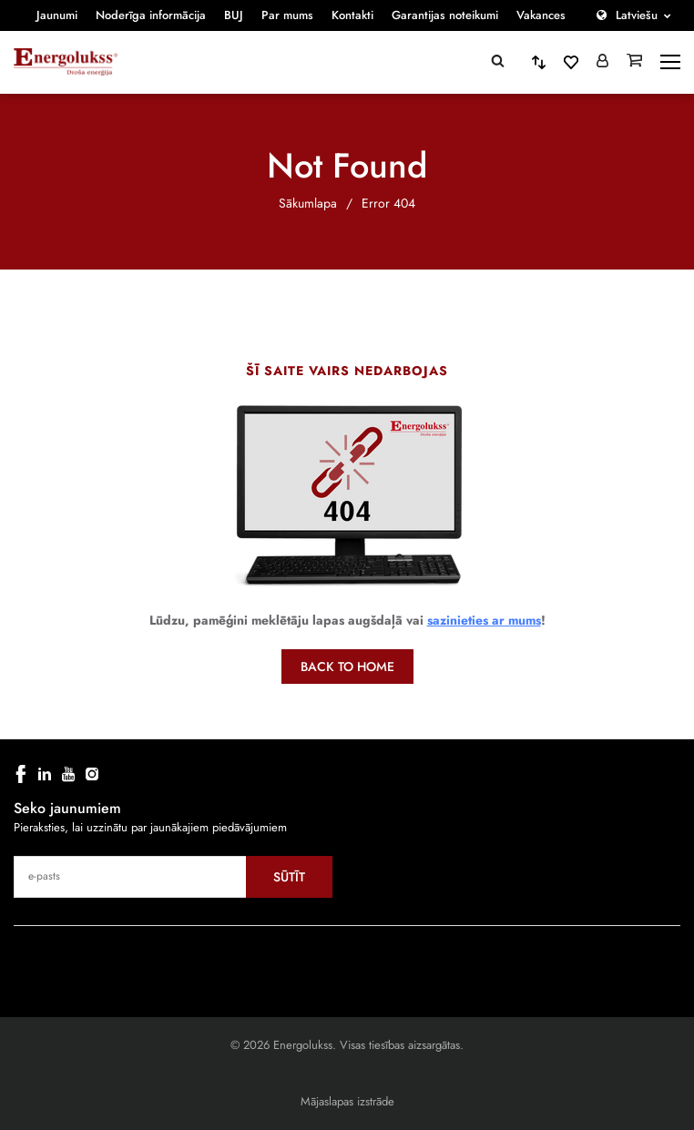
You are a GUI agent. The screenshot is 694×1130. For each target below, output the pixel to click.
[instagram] (92, 774)
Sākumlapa (308, 203)
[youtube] (68, 774)
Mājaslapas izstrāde (347, 1101)
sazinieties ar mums (484, 620)
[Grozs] (634, 62)
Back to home (347, 666)
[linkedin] (44, 774)
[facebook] (21, 774)
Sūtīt (289, 877)
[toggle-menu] (670, 62)
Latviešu (637, 15)
